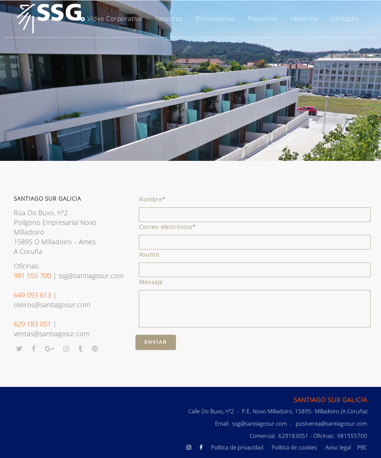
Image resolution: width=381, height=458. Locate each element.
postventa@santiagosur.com (331, 423)
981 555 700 (32, 275)
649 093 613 (32, 294)
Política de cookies (294, 447)
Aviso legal (338, 447)
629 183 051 (32, 323)
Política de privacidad (237, 447)
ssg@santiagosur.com (259, 423)
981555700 (351, 435)
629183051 (292, 435)
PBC (362, 447)
